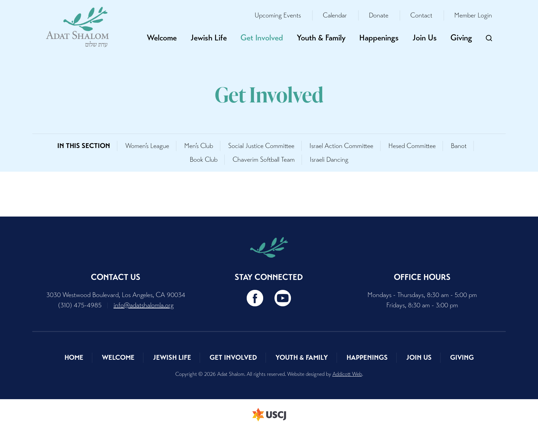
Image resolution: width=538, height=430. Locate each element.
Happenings (379, 38)
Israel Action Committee (341, 146)
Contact (421, 15)
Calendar (335, 15)
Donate (378, 15)
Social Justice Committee (261, 146)
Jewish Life (208, 38)
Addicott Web (347, 374)
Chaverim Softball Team (264, 159)
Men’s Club (198, 146)
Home (74, 357)
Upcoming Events (278, 15)
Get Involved (262, 38)
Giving (461, 38)
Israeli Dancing (329, 159)
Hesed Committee (412, 146)
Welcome (162, 38)
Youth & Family (321, 38)
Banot (459, 146)
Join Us (424, 38)
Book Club (204, 159)
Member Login (473, 15)
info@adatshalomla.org (144, 305)
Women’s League (147, 146)
